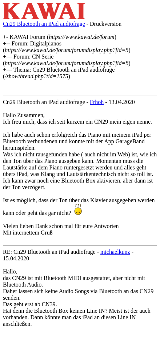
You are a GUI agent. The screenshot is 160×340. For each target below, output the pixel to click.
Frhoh (97, 102)
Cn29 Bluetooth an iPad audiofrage (44, 24)
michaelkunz (115, 252)
